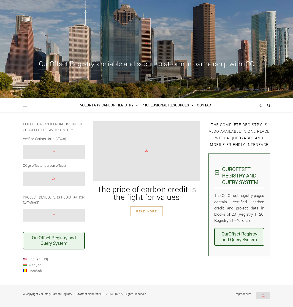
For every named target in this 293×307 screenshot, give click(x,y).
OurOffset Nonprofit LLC (89, 294)
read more (146, 211)
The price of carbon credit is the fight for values (146, 193)
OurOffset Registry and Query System (54, 240)
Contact (205, 105)
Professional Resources (165, 105)
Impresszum (243, 294)
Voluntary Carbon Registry (107, 105)
